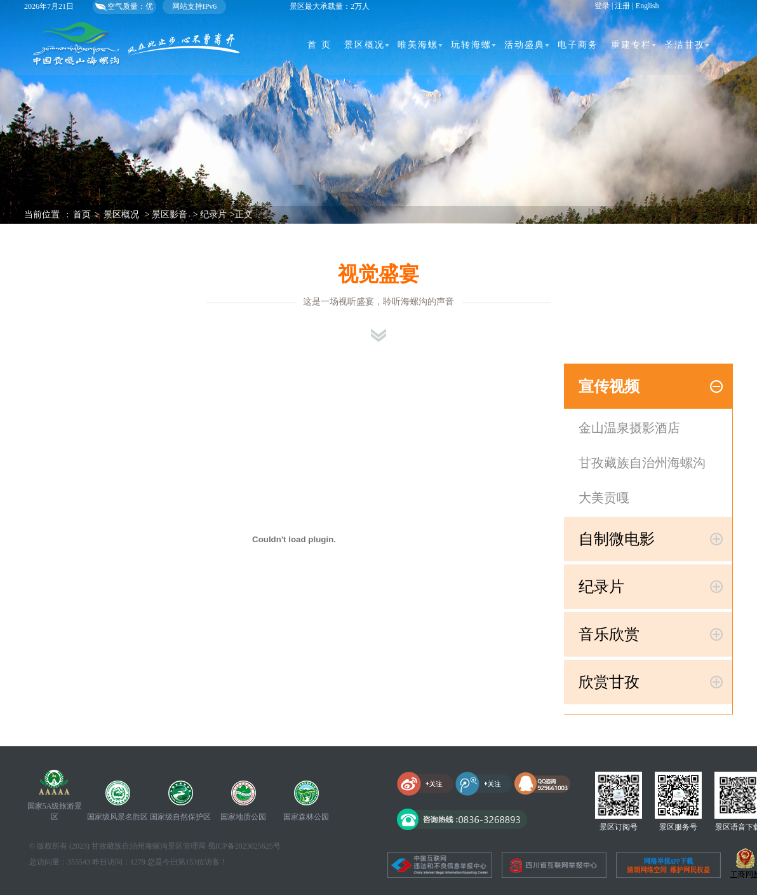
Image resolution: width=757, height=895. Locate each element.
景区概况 (364, 45)
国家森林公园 (306, 816)
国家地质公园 (243, 816)
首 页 (319, 45)
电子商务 (578, 45)
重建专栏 (631, 45)
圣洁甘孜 (684, 45)
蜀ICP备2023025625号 (244, 846)
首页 (82, 214)
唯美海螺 (418, 45)
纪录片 (213, 214)
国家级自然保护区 (180, 816)
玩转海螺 (471, 45)
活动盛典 (524, 45)
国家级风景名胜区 (117, 816)
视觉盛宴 (378, 274)
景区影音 (169, 214)
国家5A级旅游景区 (55, 811)
